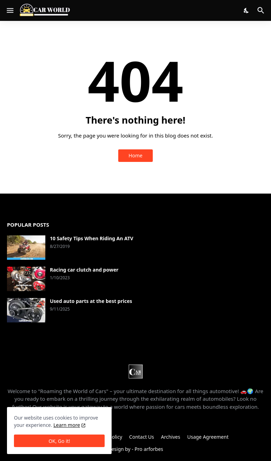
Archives (170, 436)
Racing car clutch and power (84, 270)
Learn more (66, 425)
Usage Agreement (207, 436)
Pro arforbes (149, 449)
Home (136, 155)
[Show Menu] (9, 10)
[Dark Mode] (246, 10)
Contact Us (141, 436)
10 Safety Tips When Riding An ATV (91, 238)
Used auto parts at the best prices (91, 301)
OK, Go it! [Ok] (59, 441)
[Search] (262, 10)
